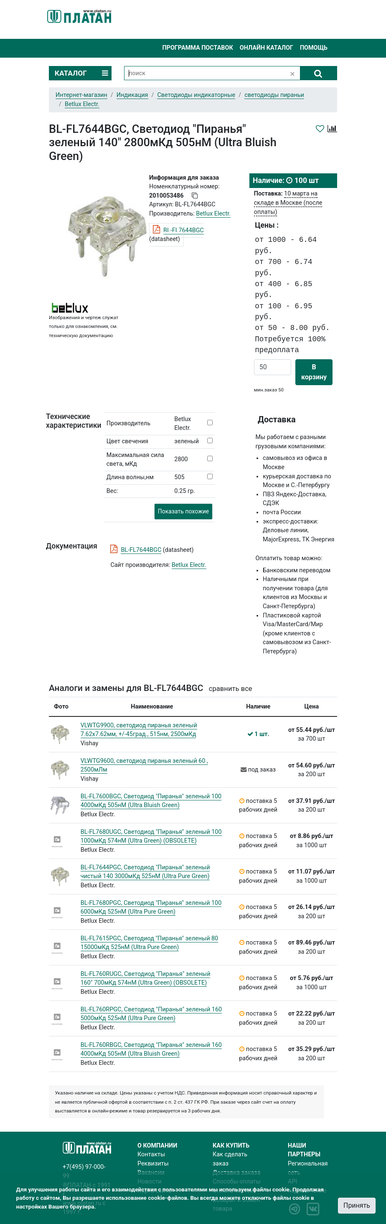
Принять (356, 1205)
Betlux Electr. (189, 565)
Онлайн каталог (266, 47)
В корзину (314, 372)
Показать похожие (183, 511)
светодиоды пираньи (274, 95)
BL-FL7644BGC (183, 230)
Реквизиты (153, 1163)
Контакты (151, 1154)
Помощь (314, 47)
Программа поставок (197, 47)
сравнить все (230, 689)
